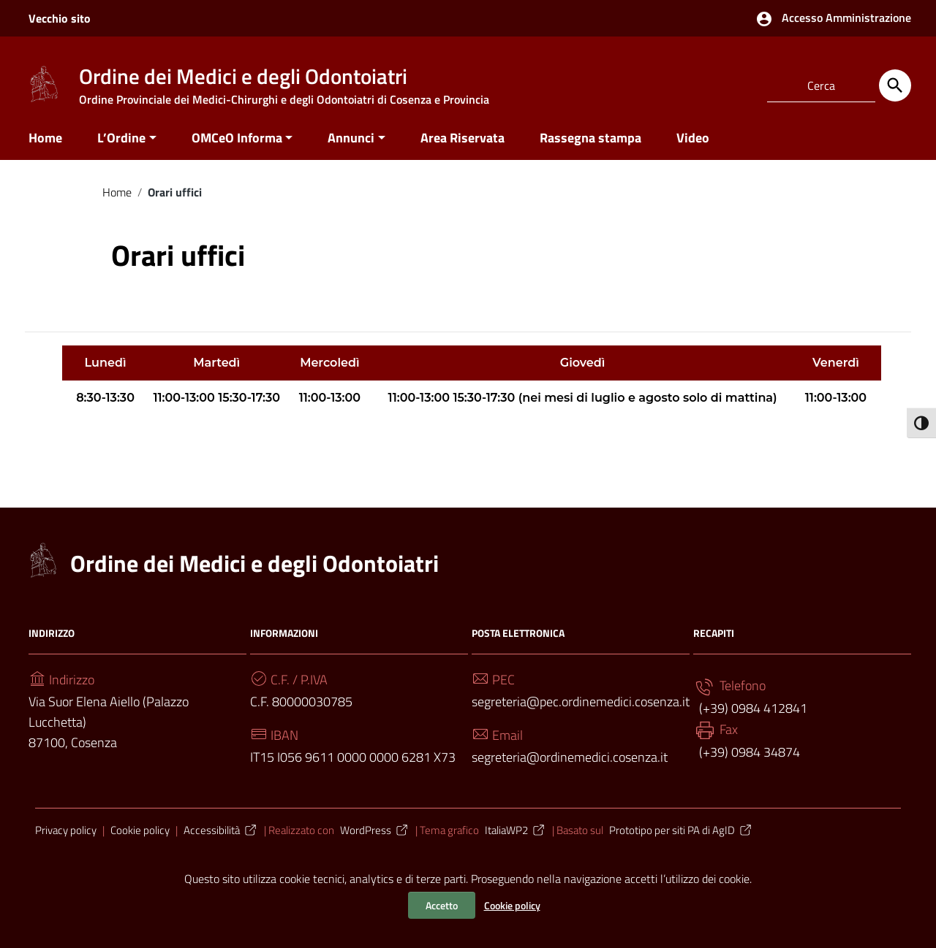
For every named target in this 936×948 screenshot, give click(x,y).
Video (692, 141)
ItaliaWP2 (515, 833)
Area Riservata (462, 141)
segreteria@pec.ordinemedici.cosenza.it (581, 705)
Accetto (442, 905)
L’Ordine (121, 141)
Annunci (351, 141)
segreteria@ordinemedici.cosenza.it (570, 761)
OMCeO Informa (237, 141)
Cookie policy (512, 905)
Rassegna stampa (590, 141)
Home (45, 141)
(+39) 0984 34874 (748, 755)
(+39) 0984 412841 (751, 712)
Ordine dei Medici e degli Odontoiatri (254, 566)
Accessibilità (221, 833)
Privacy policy (66, 833)
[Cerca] (895, 85)
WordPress (375, 833)
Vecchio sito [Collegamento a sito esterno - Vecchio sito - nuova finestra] (60, 18)
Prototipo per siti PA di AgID (681, 833)
